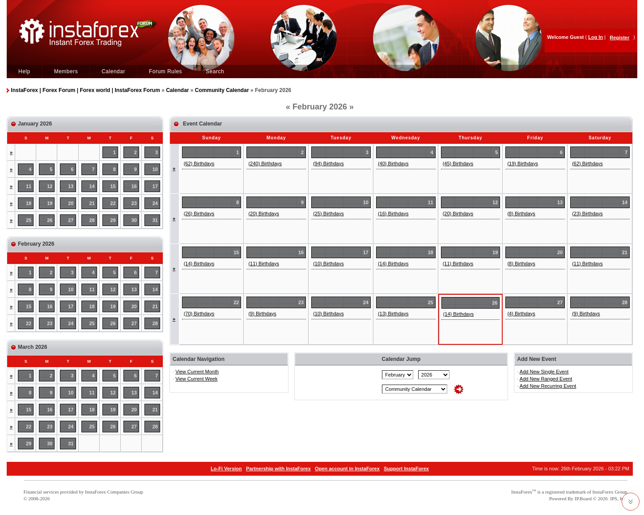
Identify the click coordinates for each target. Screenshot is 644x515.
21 (91, 203)
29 (113, 220)
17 (155, 186)
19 (49, 203)
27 (70, 220)
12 (49, 186)
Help (24, 71)
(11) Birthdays (263, 263)
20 (70, 203)
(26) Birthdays (199, 213)
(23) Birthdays (587, 213)
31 (155, 220)
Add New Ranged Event (546, 378)
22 (113, 203)
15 (113, 186)
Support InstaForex (406, 468)
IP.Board (583, 498)
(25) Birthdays (328, 213)
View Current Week (196, 378)
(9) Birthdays (262, 313)
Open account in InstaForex (347, 468)
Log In (595, 37)
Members (66, 71)
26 (49, 220)
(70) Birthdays (199, 313)
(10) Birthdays (328, 263)
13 (70, 186)
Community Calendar (222, 90)
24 (155, 203)
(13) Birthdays (393, 313)
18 (28, 203)
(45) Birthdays (458, 163)
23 (134, 203)
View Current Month (197, 371)
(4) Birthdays (521, 313)
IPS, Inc (618, 498)
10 (155, 169)
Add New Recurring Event (548, 386)
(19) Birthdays (522, 163)
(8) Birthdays (521, 213)
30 (134, 220)
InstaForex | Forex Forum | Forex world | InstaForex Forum (85, 90)
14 (91, 186)
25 (28, 220)
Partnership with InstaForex (278, 468)
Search (215, 71)
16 (134, 186)
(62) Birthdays (199, 163)
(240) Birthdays (265, 163)
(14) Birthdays (199, 263)
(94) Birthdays (328, 163)
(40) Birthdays (393, 163)
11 (28, 186)
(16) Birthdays (393, 213)
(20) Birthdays (263, 213)
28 (91, 220)
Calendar (113, 71)
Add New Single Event (544, 371)
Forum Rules (165, 71)
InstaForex (521, 491)
